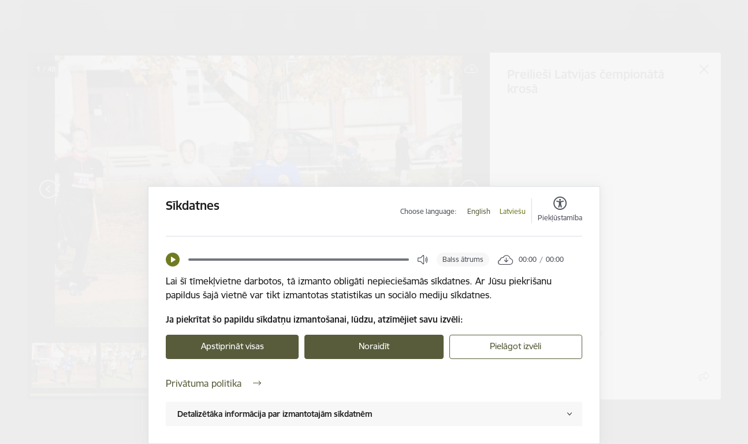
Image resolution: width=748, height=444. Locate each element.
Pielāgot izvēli (515, 346)
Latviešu (513, 211)
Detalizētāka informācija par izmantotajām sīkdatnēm (274, 414)
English (478, 211)
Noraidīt (374, 346)
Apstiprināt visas (232, 346)
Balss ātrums (462, 259)
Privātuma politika (213, 383)
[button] (173, 259)
